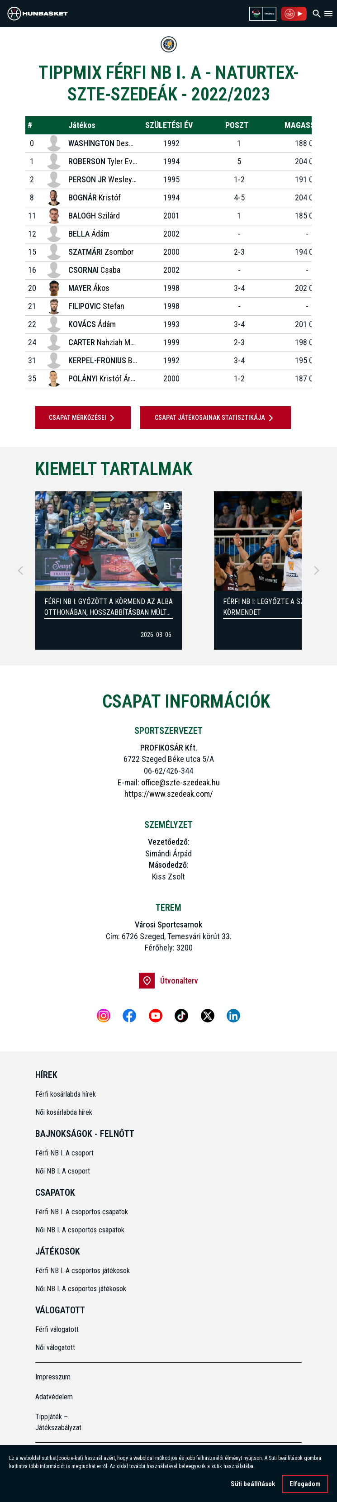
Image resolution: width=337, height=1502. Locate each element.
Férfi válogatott (57, 1329)
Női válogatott (55, 1347)
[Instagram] (103, 1015)
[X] (207, 1015)
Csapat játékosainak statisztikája (215, 418)
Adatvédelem (54, 1397)
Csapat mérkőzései (83, 418)
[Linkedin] (233, 1015)
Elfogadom (305, 1484)
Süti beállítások (253, 1484)
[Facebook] (129, 1015)
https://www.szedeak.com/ (168, 794)
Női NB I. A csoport (62, 1171)
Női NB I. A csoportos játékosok (80, 1288)
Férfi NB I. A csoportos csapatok (82, 1211)
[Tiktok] (181, 1015)
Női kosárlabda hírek (63, 1112)
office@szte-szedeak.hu (180, 782)
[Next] (316, 570)
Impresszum (53, 1377)
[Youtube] (155, 1015)
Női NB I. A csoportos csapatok (80, 1230)
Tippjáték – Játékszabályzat (58, 1422)
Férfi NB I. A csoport (64, 1153)
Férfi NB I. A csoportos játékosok (82, 1270)
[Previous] (20, 570)
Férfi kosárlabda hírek (65, 1094)
